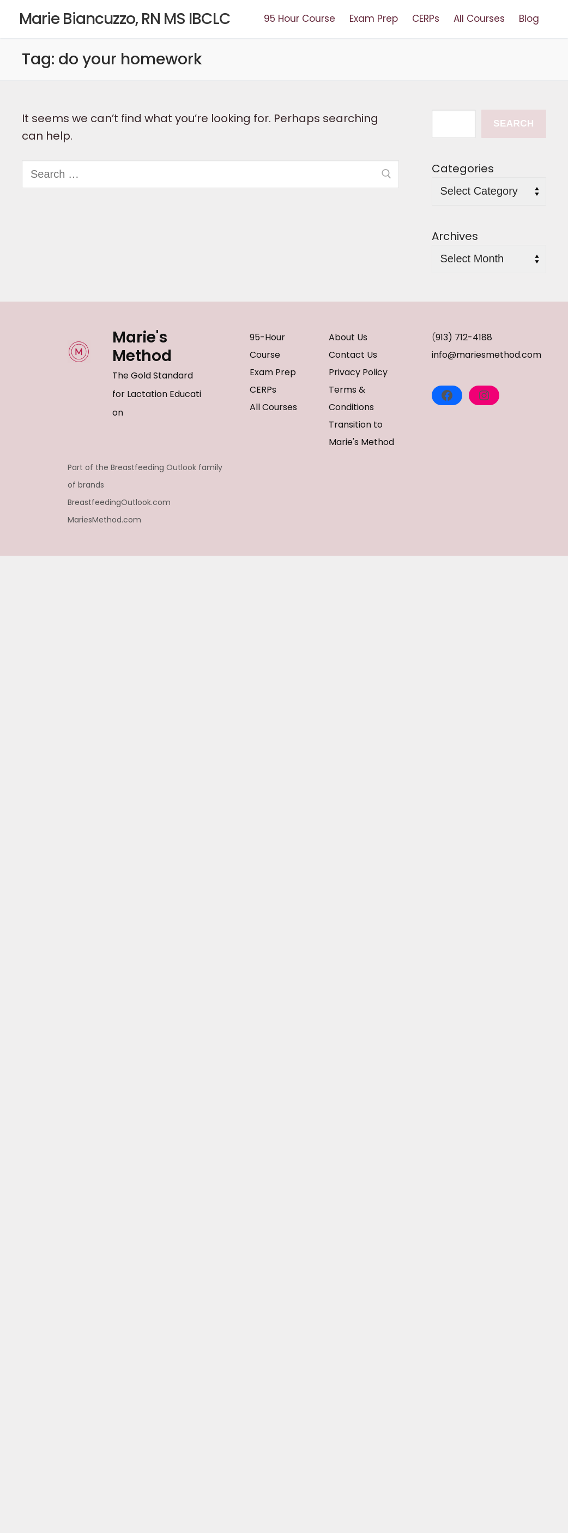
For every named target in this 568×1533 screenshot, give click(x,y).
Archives (455, 236)
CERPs (263, 389)
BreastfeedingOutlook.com (119, 502)
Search (513, 123)
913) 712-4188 (464, 337)
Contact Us (353, 354)
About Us (348, 337)
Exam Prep (273, 372)
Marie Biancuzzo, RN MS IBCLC (125, 19)
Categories (463, 168)
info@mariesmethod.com (486, 354)
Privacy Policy (358, 372)
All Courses (273, 407)
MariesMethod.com (104, 519)
